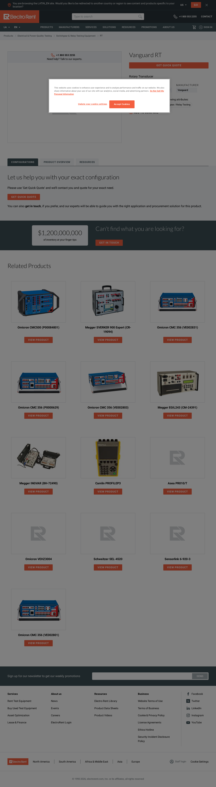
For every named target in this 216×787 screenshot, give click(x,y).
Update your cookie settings (92, 104)
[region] (109, 96)
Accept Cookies (122, 104)
